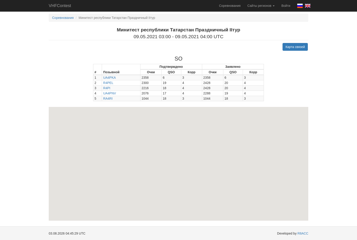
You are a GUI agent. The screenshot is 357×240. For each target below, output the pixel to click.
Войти (285, 6)
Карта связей (295, 47)
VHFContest (60, 5)
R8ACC (303, 233)
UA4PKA (109, 77)
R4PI (106, 88)
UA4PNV (109, 93)
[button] (168, 117)
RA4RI (107, 98)
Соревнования (230, 6)
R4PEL (108, 83)
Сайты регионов (261, 6)
